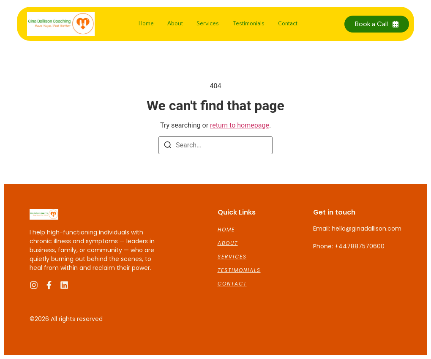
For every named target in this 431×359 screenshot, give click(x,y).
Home (146, 23)
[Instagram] (34, 285)
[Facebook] (49, 285)
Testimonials (248, 23)
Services (207, 23)
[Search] (168, 146)
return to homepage (239, 125)
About (175, 23)
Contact (287, 23)
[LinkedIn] (64, 285)
